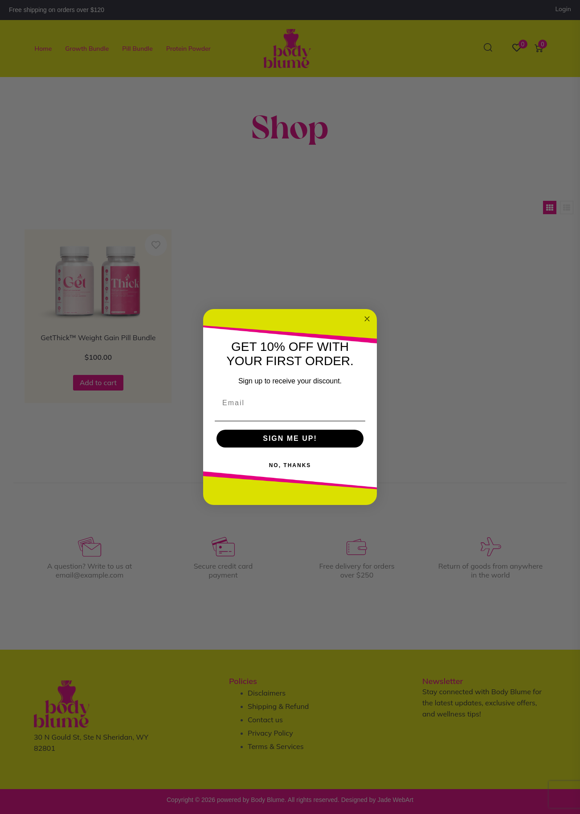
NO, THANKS (290, 465)
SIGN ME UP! (290, 438)
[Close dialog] (367, 318)
